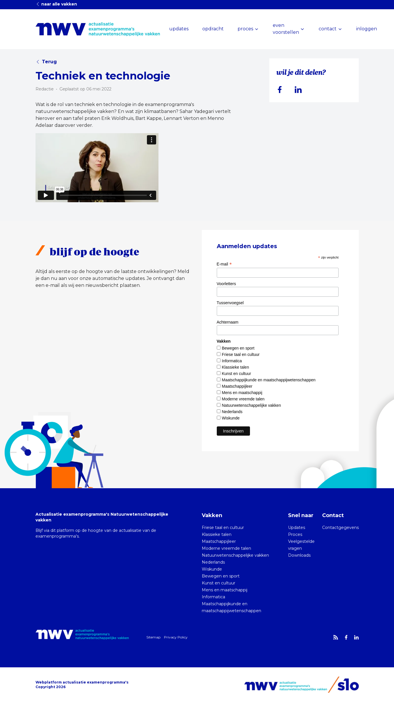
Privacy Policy (176, 637)
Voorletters (226, 283)
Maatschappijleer (237, 386)
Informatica (232, 361)
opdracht (213, 28)
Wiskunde (231, 418)
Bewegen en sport (238, 348)
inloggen (366, 28)
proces (245, 28)
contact (328, 28)
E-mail (224, 264)
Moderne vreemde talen (243, 399)
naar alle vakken (56, 4)
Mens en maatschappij (242, 392)
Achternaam (227, 322)
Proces (295, 534)
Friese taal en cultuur (241, 354)
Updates (296, 527)
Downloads (299, 555)
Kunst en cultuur (236, 373)
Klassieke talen (235, 367)
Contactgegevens (340, 527)
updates (178, 28)
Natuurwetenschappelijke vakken (251, 405)
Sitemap (153, 637)
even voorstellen (286, 29)
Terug (46, 61)
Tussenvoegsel (230, 302)
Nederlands (232, 411)
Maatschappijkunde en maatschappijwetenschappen (269, 380)
